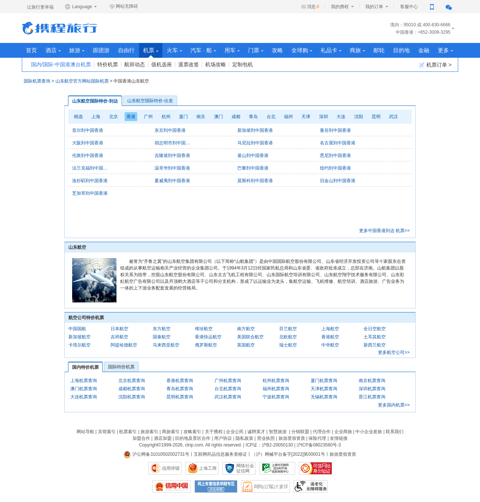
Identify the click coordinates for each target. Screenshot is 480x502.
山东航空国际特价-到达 (95, 101)
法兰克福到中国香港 (90, 168)
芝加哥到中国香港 (90, 193)
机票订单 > (435, 65)
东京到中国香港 (170, 130)
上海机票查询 (83, 380)
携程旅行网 (59, 28)
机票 (150, 52)
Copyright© (150, 445)
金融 (423, 50)
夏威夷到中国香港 (172, 180)
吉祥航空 (119, 336)
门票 (255, 50)
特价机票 (107, 64)
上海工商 (208, 468)
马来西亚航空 (166, 345)
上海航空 (330, 328)
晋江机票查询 (372, 396)
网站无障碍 (123, 7)
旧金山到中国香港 (337, 180)
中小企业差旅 (368, 431)
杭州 (166, 116)
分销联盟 (300, 431)
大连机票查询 (83, 396)
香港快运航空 (208, 336)
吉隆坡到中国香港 (172, 155)
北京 (113, 116)
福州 (288, 116)
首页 (31, 50)
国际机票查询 (37, 81)
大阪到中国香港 (87, 142)
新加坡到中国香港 (255, 130)
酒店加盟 (163, 438)
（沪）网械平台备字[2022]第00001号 (288, 454)
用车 (232, 50)
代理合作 (322, 431)
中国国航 (77, 328)
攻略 (277, 50)
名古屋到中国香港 (337, 142)
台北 (271, 116)
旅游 (76, 50)
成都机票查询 (131, 388)
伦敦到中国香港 (87, 155)
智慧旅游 (278, 431)
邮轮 (379, 50)
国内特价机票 (85, 367)
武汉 (393, 116)
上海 (95, 116)
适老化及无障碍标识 (311, 486)
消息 (313, 6)
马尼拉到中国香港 (255, 142)
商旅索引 (171, 431)
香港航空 (330, 336)
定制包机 (242, 64)
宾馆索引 (107, 431)
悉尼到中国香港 (335, 155)
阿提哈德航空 (124, 345)
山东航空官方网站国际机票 (82, 81)
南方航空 (246, 328)
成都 (235, 116)
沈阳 (358, 116)
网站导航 (85, 431)
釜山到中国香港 (252, 155)
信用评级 (171, 468)
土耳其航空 (375, 336)
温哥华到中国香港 (172, 168)
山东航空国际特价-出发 (150, 100)
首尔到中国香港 (87, 130)
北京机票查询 (131, 380)
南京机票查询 (372, 380)
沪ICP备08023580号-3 (319, 445)
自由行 (126, 50)
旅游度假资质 (291, 438)
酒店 (53, 50)
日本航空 (119, 328)
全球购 (301, 50)
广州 (148, 116)
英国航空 (246, 345)
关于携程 (214, 431)
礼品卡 (331, 50)
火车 (174, 50)
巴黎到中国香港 (252, 168)
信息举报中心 (277, 468)
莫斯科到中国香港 (255, 180)
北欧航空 (288, 336)
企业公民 (235, 431)
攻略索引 (192, 431)
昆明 (376, 116)
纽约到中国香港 (335, 168)
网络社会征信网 (245, 468)
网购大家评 (265, 486)
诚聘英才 (256, 431)
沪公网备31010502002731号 (156, 454)
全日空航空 (375, 328)
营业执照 (266, 438)
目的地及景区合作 (192, 438)
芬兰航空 (288, 328)
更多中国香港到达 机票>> (384, 230)
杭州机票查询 (276, 380)
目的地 (401, 50)
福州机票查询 (276, 388)
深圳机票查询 (372, 388)
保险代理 (317, 438)
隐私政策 (244, 438)
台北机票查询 (227, 388)
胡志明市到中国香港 (173, 142)
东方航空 (161, 328)
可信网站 (315, 468)
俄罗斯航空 (206, 345)
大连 (341, 116)
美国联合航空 (250, 336)
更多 (445, 50)
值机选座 (161, 64)
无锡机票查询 (324, 396)
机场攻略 (215, 64)
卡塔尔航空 (79, 345)
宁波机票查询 (276, 396)
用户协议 (223, 438)
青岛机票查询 (179, 388)
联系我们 (394, 431)
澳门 (218, 116)
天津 (305, 116)
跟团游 (101, 50)
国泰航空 (161, 336)
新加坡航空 (79, 336)
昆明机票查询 (179, 396)
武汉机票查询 (227, 396)
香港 (130, 116)
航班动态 (134, 64)
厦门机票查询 (324, 380)
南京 (200, 116)
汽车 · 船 (203, 50)
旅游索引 (149, 431)
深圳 (323, 116)
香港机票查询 (179, 380)
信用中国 (171, 486)
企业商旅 (343, 431)
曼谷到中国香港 (335, 130)
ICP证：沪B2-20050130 (269, 445)
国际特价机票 (121, 366)
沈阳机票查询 (131, 396)
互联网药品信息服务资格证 (220, 454)
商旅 (357, 50)
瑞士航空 (288, 345)
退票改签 (188, 64)
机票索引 (128, 431)
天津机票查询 (324, 388)
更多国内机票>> (394, 405)
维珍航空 (204, 328)
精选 (78, 116)
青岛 (253, 116)
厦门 (183, 116)
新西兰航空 (375, 345)
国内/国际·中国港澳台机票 (61, 64)
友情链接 (339, 438)
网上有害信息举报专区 (216, 486)
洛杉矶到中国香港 (90, 180)
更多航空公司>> (394, 352)
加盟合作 (141, 438)
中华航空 (330, 345)
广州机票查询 (227, 380)
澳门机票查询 (83, 388)
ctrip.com (194, 445)
